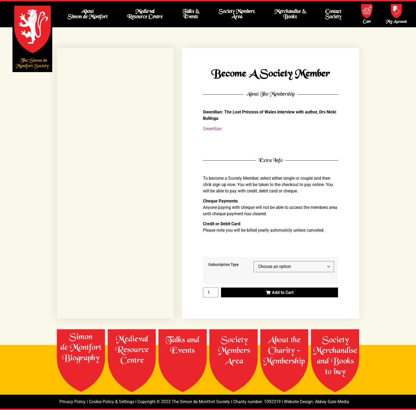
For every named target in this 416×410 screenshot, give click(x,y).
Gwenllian (212, 128)
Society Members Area (237, 14)
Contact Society (333, 14)
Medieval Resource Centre (145, 14)
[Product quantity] (210, 292)
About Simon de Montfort (87, 14)
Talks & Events (191, 14)
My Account (396, 22)
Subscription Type (223, 265)
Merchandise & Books (290, 14)
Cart (367, 22)
